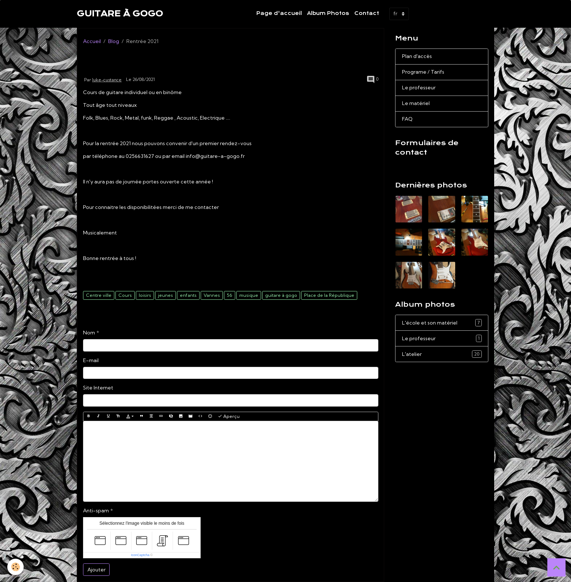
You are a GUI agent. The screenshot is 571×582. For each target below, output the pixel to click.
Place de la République (329, 295)
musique (248, 295)
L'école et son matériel (442, 322)
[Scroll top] (556, 567)
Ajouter (96, 569)
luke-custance (107, 79)
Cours (125, 295)
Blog (113, 41)
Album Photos (328, 13)
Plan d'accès (417, 56)
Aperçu (229, 416)
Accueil (92, 41)
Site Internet (98, 387)
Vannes (212, 295)
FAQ (407, 119)
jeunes (165, 295)
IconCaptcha (140, 555)
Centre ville (98, 295)
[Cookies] (15, 567)
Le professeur (419, 87)
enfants (188, 295)
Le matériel (416, 103)
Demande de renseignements (435, 165)
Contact (366, 13)
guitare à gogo (281, 295)
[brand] (120, 14)
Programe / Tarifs (423, 72)
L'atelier (442, 354)
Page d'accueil (279, 13)
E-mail (91, 360)
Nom (89, 332)
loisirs (145, 295)
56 (229, 295)
